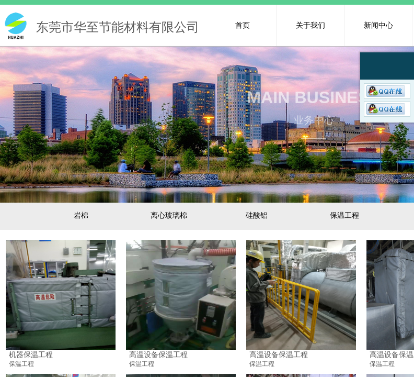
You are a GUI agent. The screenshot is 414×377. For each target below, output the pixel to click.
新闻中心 (378, 25)
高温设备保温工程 (158, 354)
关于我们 (310, 25)
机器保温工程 (31, 354)
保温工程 (21, 364)
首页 (242, 25)
